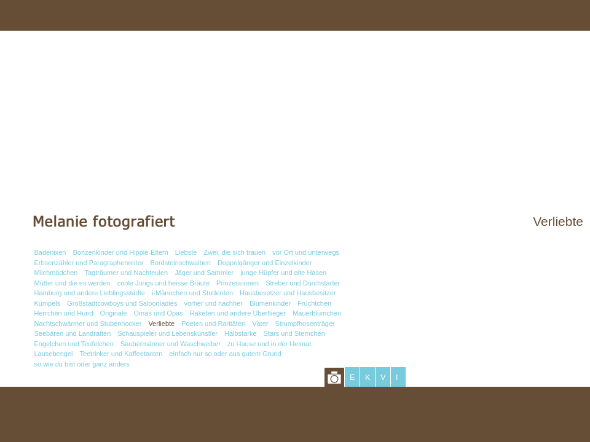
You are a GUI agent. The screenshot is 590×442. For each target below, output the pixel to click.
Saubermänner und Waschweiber (170, 343)
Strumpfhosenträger (304, 323)
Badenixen (50, 252)
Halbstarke (240, 333)
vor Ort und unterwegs (305, 252)
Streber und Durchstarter (303, 283)
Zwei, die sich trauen (234, 252)
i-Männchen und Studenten (192, 293)
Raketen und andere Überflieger (238, 313)
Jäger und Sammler (204, 272)
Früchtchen (314, 303)
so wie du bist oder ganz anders (82, 364)
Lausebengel (53, 353)
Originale (113, 313)
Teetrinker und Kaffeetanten (121, 353)
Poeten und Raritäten (213, 323)
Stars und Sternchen (294, 333)
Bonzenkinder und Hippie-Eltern (120, 252)
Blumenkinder (270, 303)
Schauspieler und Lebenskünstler (167, 333)
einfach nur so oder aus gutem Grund (225, 353)
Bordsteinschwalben (180, 262)
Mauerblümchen (317, 313)
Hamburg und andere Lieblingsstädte (89, 293)
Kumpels (47, 303)
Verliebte (161, 323)
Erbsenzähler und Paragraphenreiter (89, 262)
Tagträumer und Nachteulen (126, 272)
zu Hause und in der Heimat (269, 343)
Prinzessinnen (237, 283)
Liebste (186, 252)
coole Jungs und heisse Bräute (163, 283)
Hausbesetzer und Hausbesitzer (288, 293)
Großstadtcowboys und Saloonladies (122, 303)
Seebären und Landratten (72, 333)
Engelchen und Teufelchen (74, 343)
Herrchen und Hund (63, 313)
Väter (260, 323)
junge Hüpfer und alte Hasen (283, 272)
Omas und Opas (158, 313)
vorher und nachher (213, 303)
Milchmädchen (56, 272)
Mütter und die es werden (72, 283)
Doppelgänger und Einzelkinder (265, 262)
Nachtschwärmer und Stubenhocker (88, 323)
